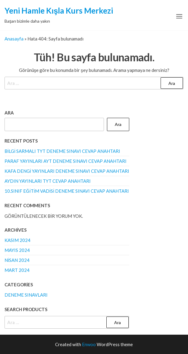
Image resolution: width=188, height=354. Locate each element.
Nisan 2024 (17, 260)
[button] (179, 16)
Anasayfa (14, 38)
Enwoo (89, 344)
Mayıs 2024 (17, 250)
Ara (9, 112)
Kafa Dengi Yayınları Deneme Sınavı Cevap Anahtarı (67, 171)
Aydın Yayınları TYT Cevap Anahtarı (48, 181)
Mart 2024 (17, 270)
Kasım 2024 (17, 240)
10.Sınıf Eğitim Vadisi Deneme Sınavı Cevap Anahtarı (67, 191)
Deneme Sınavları (26, 295)
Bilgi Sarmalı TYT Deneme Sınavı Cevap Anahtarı (62, 151)
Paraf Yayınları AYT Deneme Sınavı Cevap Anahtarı (66, 161)
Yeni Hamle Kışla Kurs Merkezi (59, 10)
